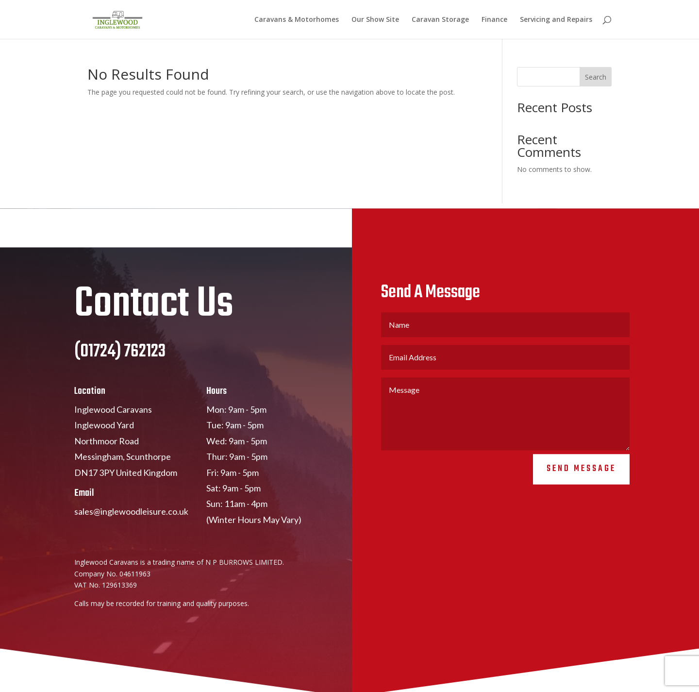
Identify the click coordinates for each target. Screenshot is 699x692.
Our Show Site (375, 20)
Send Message (581, 475)
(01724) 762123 (120, 358)
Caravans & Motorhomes (296, 20)
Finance (494, 20)
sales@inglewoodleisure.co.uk (131, 517)
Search (595, 77)
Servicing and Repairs (556, 20)
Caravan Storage (440, 20)
